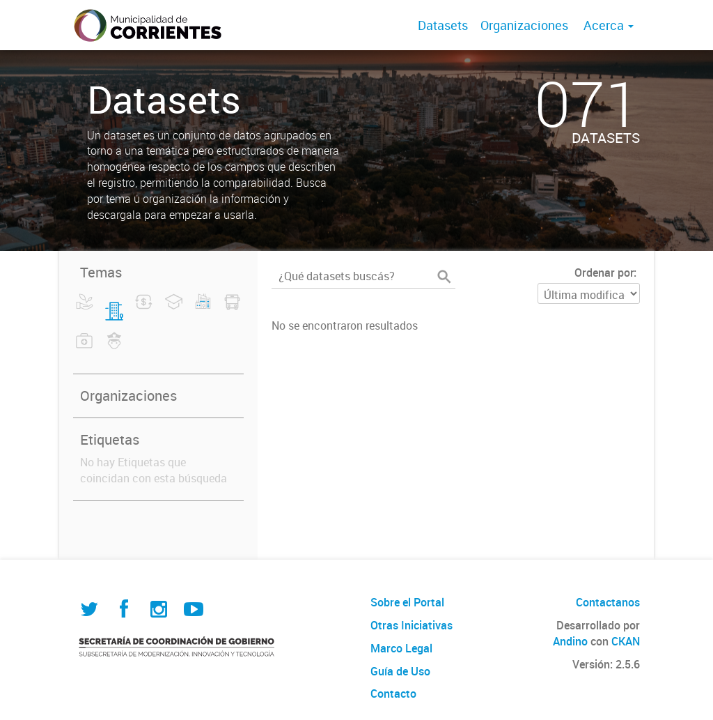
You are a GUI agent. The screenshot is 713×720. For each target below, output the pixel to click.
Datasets (443, 25)
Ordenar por (604, 272)
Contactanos (608, 602)
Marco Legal (401, 648)
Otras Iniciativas (411, 625)
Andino (570, 641)
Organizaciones (524, 25)
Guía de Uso (400, 671)
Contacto (393, 693)
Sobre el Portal (407, 602)
